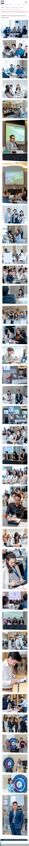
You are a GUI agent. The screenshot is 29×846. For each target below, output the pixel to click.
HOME (2, 7)
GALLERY (7, 7)
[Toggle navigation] (26, 2)
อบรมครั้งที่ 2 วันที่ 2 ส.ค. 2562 (16, 7)
